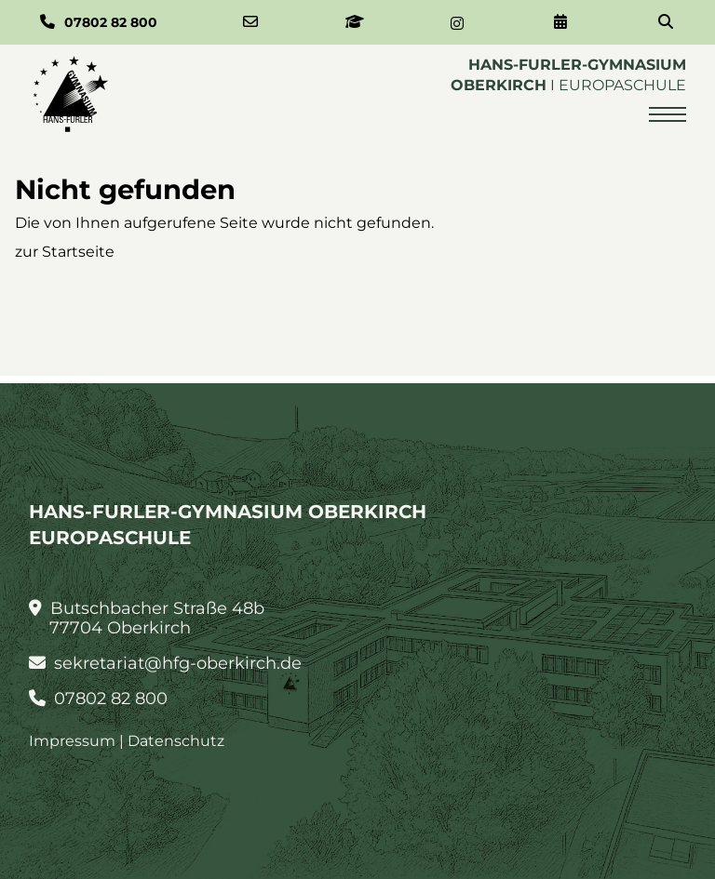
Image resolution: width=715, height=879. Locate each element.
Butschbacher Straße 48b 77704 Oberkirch (147, 618)
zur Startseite (65, 251)
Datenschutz (176, 741)
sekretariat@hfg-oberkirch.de (166, 663)
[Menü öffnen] (667, 114)
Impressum (72, 741)
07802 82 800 (99, 699)
